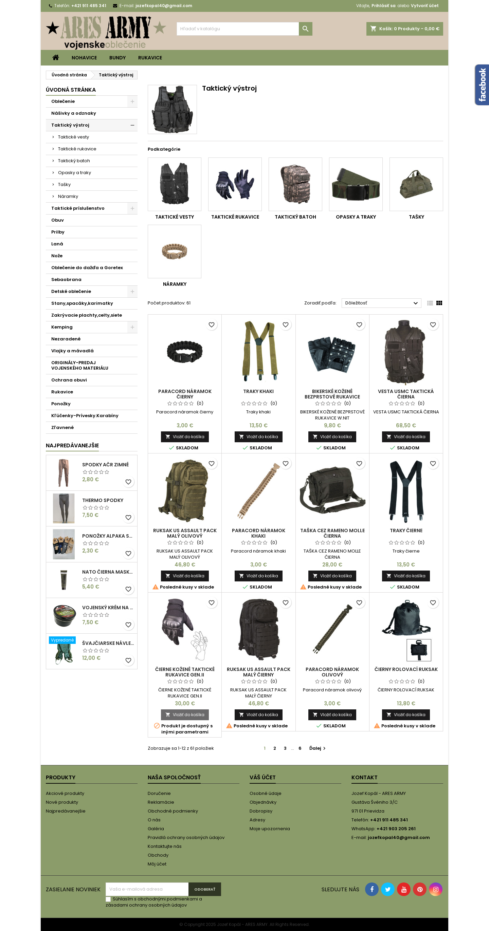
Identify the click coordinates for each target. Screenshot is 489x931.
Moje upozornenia (270, 828)
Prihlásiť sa (384, 5)
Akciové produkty (65, 793)
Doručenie (159, 793)
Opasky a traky (74, 172)
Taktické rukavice (77, 149)
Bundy (117, 57)
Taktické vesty (73, 137)
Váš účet (263, 777)
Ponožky (61, 404)
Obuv (57, 220)
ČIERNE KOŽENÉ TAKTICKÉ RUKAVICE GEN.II (185, 672)
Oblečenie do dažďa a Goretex (87, 267)
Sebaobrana (66, 279)
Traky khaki (258, 391)
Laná (57, 244)
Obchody (158, 855)
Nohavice (84, 57)
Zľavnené (62, 427)
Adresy (257, 820)
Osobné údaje (266, 793)
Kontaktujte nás (165, 846)
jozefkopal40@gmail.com (163, 5)
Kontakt (364, 777)
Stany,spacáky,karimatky (82, 303)
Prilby (58, 232)
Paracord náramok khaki (258, 533)
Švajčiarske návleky (108, 643)
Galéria (156, 828)
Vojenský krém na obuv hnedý (108, 607)
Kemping (62, 327)
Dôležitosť (382, 303)
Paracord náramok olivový (332, 672)
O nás (154, 820)
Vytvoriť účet (425, 5)
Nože (56, 256)
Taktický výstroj (70, 125)
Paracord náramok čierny (185, 394)
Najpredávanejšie (72, 445)
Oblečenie (63, 101)
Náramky (68, 196)
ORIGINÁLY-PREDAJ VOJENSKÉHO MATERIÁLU (79, 365)
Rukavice (150, 57)
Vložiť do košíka (184, 437)
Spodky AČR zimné (105, 464)
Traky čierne (406, 530)
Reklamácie (161, 802)
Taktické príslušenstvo (78, 208)
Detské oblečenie (71, 291)
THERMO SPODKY (102, 500)
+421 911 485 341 (88, 5)
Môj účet (157, 864)
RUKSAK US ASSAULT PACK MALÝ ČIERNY (258, 672)
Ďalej (318, 748)
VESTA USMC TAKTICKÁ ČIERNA (406, 394)
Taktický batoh (74, 160)
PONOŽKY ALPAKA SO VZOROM (108, 536)
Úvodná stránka (71, 90)
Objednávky (263, 802)
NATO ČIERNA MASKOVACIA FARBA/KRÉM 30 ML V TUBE (108, 572)
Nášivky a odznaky (73, 113)
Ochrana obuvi (69, 380)
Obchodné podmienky (173, 811)
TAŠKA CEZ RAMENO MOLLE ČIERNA (332, 533)
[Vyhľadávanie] (244, 29)
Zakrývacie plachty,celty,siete (86, 315)
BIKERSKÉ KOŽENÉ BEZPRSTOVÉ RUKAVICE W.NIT (332, 397)
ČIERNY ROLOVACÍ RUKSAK (406, 669)
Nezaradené (65, 339)
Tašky (64, 184)
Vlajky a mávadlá (72, 351)
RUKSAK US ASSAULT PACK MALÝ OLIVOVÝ (185, 533)
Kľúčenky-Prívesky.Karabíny (85, 415)
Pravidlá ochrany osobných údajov (186, 837)
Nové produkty (62, 802)
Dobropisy (261, 811)
